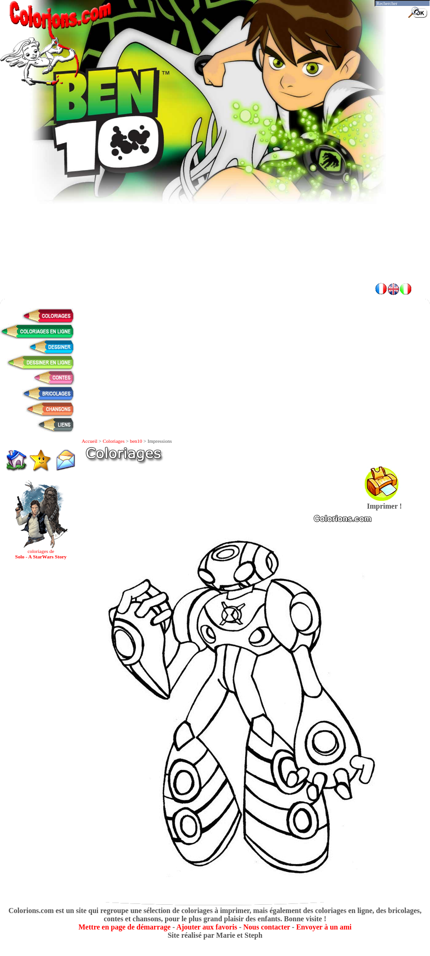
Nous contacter (266, 927)
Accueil (89, 441)
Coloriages (114, 441)
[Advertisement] (215, 210)
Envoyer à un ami (323, 927)
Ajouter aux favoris (206, 927)
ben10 (136, 441)
